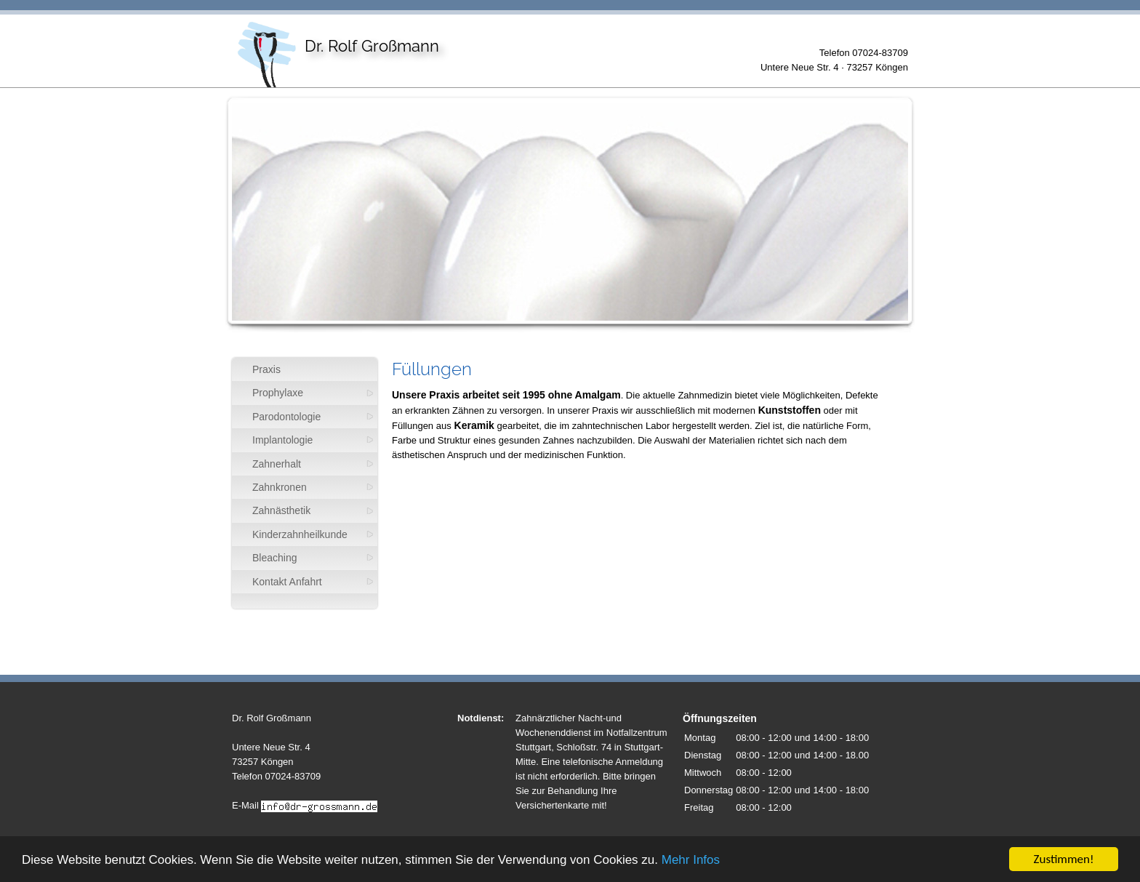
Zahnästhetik (281, 510)
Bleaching (274, 558)
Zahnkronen (279, 487)
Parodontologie (286, 416)
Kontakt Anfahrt (287, 582)
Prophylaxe (277, 392)
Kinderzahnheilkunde (300, 534)
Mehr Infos (691, 860)
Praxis (266, 369)
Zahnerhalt (276, 464)
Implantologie (282, 440)
